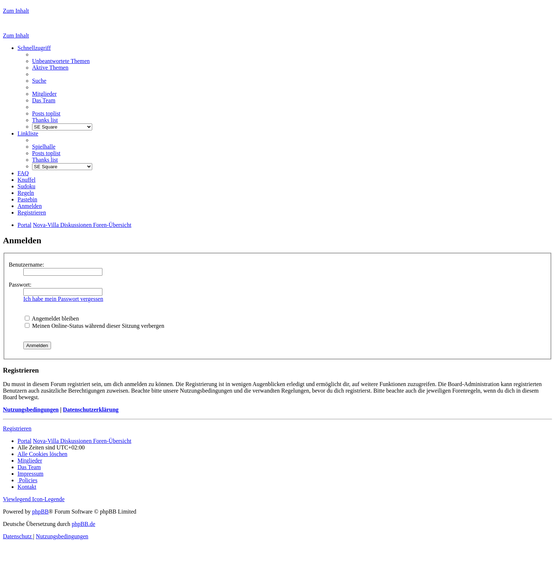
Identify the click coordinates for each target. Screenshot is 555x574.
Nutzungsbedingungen (31, 409)
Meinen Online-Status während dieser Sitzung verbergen (94, 326)
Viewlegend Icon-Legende (34, 499)
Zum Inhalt (16, 11)
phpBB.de (83, 524)
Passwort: (20, 285)
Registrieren (17, 428)
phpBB (40, 511)
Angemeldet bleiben (52, 318)
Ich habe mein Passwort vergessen (63, 299)
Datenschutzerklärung (90, 409)
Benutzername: (26, 265)
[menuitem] (61, 61)
